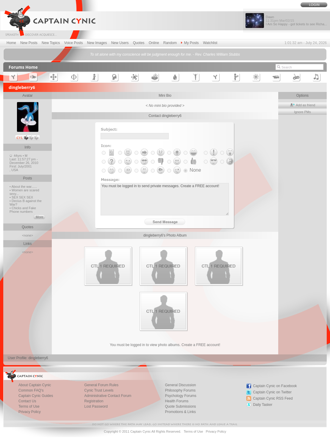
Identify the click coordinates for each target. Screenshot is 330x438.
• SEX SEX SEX (21, 197)
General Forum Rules (101, 385)
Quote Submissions (180, 406)
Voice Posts (73, 43)
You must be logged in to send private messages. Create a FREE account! (165, 199)
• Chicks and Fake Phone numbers (23, 209)
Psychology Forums (180, 396)
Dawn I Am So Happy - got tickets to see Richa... (296, 20)
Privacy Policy (29, 412)
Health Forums (177, 401)
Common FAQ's (30, 390)
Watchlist (210, 43)
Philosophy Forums (180, 390)
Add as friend (302, 105)
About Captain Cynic (34, 385)
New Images (97, 43)
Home (11, 43)
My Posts (189, 43)
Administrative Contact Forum (107, 396)
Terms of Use (29, 406)
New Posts (28, 43)
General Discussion (180, 385)
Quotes (139, 43)
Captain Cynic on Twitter (272, 392)
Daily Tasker (262, 405)
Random (170, 43)
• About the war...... (23, 186)
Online (154, 43)
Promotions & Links (180, 412)
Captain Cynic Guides (35, 396)
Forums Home (23, 67)
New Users (120, 43)
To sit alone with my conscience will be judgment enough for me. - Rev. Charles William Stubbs (165, 54)
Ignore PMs (302, 112)
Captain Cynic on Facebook (275, 386)
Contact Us (27, 401)
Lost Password (96, 406)
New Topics (51, 43)
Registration (93, 401)
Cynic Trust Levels (98, 390)
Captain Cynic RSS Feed (273, 398)
